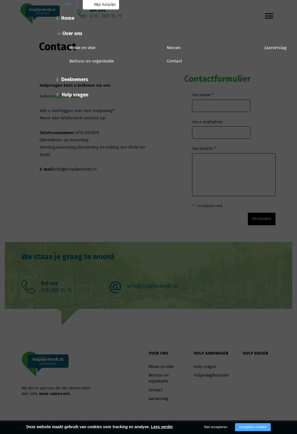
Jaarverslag (158, 397)
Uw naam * (203, 94)
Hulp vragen (205, 365)
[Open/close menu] (269, 12)
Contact (155, 388)
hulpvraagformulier (59, 96)
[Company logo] (48, 14)
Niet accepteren (215, 427)
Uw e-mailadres (207, 121)
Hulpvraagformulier (211, 374)
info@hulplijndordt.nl (153, 285)
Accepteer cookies (253, 427)
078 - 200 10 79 (105, 16)
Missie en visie (161, 365)
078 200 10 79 (56, 289)
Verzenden (256, 217)
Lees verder (162, 427)
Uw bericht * (204, 148)
